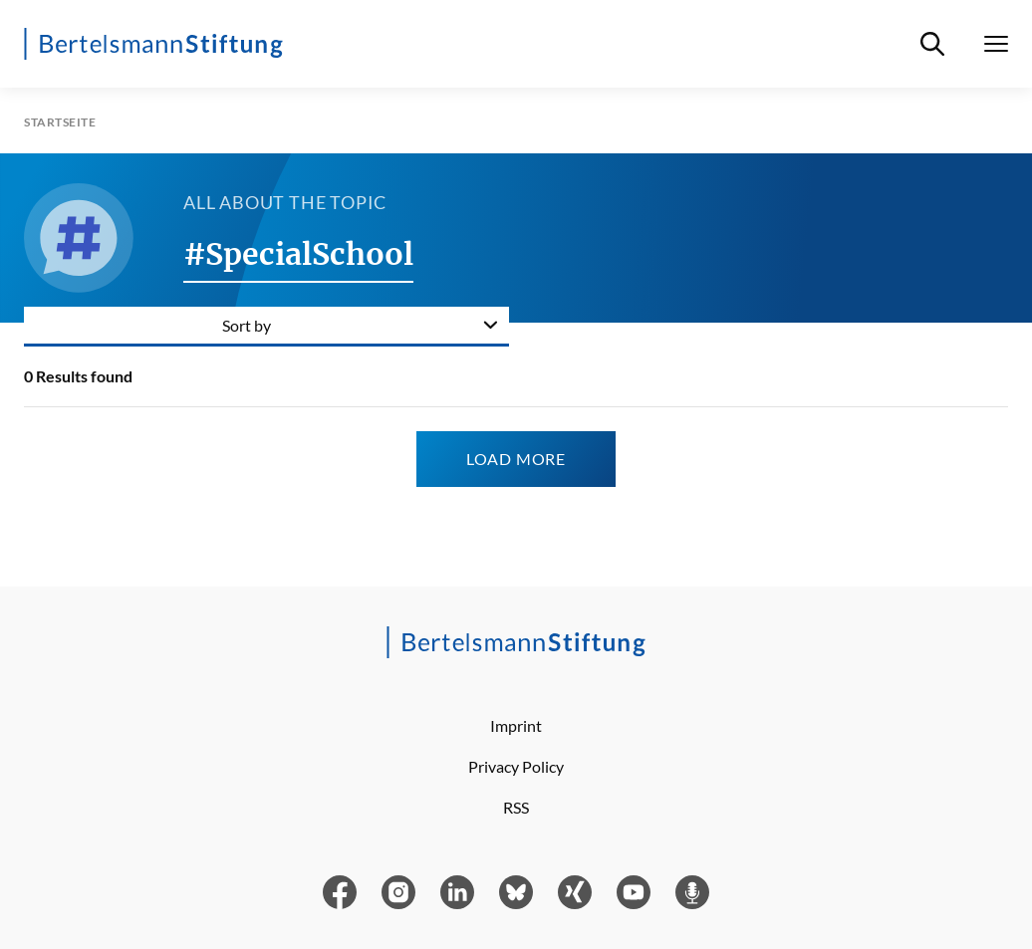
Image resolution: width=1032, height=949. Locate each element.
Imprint (516, 725)
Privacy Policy (516, 766)
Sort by (246, 325)
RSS (516, 807)
